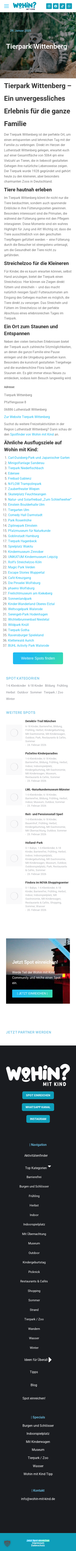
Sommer (30, 741)
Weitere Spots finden (38, 658)
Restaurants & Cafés (54, 737)
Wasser (40, 906)
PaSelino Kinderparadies (41, 753)
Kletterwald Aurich (21, 640)
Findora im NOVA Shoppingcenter (47, 882)
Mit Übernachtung (35, 830)
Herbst (39, 730)
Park (38, 737)
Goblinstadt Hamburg (23, 536)
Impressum (38, 1543)
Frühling (29, 730)
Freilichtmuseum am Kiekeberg (30, 593)
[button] (7, 1543)
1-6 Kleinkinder (33, 758)
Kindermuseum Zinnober (25, 552)
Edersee (13, 473)
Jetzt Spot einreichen (38, 1540)
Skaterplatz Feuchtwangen (27, 494)
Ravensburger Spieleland (26, 635)
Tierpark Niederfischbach (26, 468)
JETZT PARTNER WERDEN (28, 1032)
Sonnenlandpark (20, 599)
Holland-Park (34, 842)
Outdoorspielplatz (35, 866)
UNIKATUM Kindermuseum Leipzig (33, 557)
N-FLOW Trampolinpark (24, 484)
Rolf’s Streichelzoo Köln (25, 562)
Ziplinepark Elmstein (22, 526)
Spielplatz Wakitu (20, 546)
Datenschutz (38, 1545)
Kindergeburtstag (54, 730)
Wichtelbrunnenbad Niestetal (28, 619)
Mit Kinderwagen (55, 733)
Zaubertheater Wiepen (24, 489)
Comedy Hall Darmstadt (25, 515)
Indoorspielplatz (43, 766)
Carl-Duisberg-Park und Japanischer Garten (39, 458)
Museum (51, 773)
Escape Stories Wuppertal (26, 572)
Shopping (55, 902)
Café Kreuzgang (19, 578)
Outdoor (29, 737)
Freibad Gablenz (19, 478)
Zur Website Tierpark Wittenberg (27, 417)
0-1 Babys (31, 847)
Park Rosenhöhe (19, 520)
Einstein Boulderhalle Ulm (26, 505)
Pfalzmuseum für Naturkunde (29, 531)
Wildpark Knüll (18, 625)
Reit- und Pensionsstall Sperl (44, 814)
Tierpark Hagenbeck (22, 541)
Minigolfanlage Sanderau (26, 463)
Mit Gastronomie (34, 733)
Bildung (57, 726)
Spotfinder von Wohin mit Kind (32, 434)
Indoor (28, 766)
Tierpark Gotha (18, 630)
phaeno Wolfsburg (21, 588)
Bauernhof (31, 823)
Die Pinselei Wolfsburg (24, 583)
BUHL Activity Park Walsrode (28, 645)
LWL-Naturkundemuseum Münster (47, 789)
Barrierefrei (45, 726)
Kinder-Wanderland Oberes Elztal (31, 604)
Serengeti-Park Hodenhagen (28, 614)
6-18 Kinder (31, 726)
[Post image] (14, 733)
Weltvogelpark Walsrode (25, 609)
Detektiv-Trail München (40, 721)
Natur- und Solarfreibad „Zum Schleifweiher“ (40, 499)
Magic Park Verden (21, 567)
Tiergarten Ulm (18, 510)
